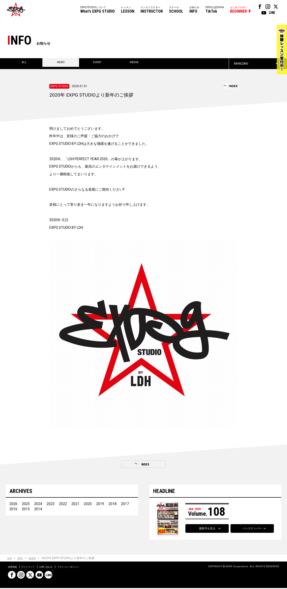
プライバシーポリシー (84, 567)
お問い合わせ (55, 567)
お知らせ (194, 10)
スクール (176, 10)
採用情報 (14, 567)
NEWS (36, 559)
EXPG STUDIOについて (97, 10)
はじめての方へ (238, 10)
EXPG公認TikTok (214, 10)
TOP (10, 559)
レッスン (127, 10)
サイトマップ (33, 567)
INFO (22, 559)
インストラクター (152, 10)
